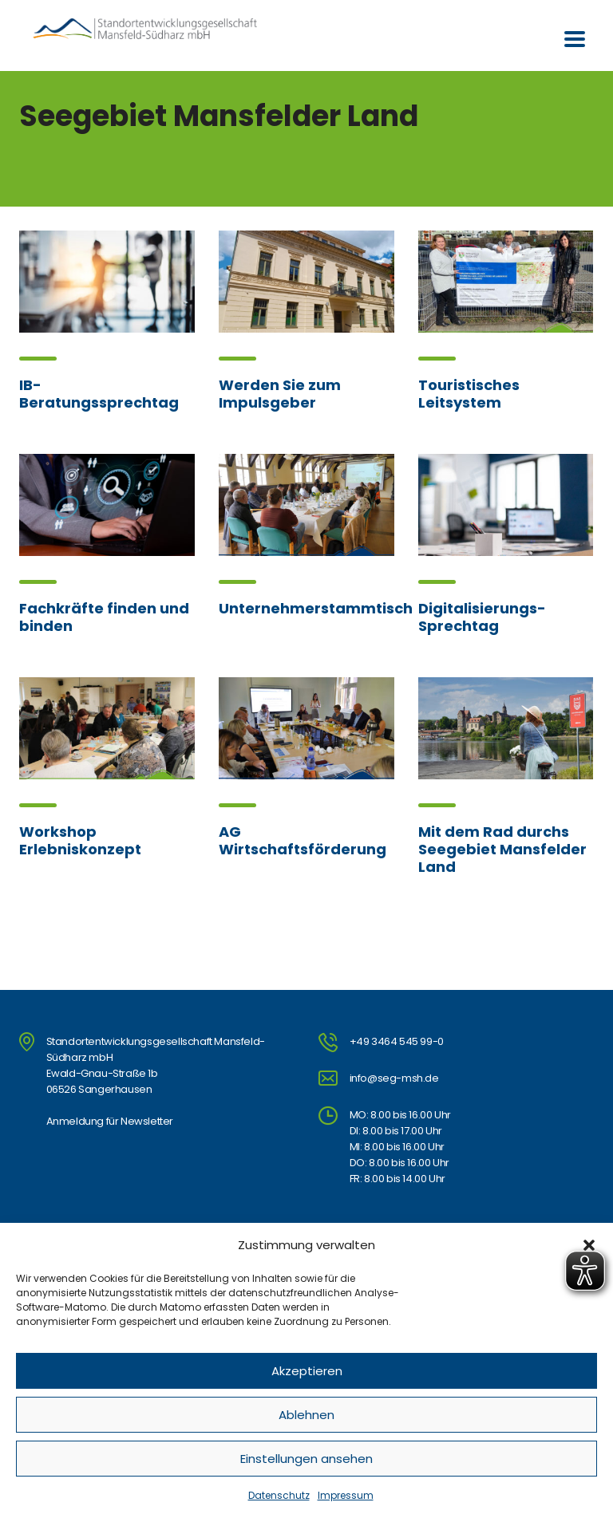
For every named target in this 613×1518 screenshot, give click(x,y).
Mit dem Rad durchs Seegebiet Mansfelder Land (502, 849)
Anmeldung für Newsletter (109, 1121)
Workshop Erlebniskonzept (80, 840)
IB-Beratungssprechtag (99, 393)
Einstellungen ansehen (306, 1458)
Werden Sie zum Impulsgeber (280, 393)
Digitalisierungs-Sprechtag (482, 617)
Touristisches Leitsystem (469, 393)
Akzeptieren (306, 1370)
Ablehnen (306, 1414)
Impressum (346, 1495)
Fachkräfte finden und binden (104, 617)
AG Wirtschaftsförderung (302, 840)
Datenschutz (279, 1495)
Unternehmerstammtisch (316, 608)
